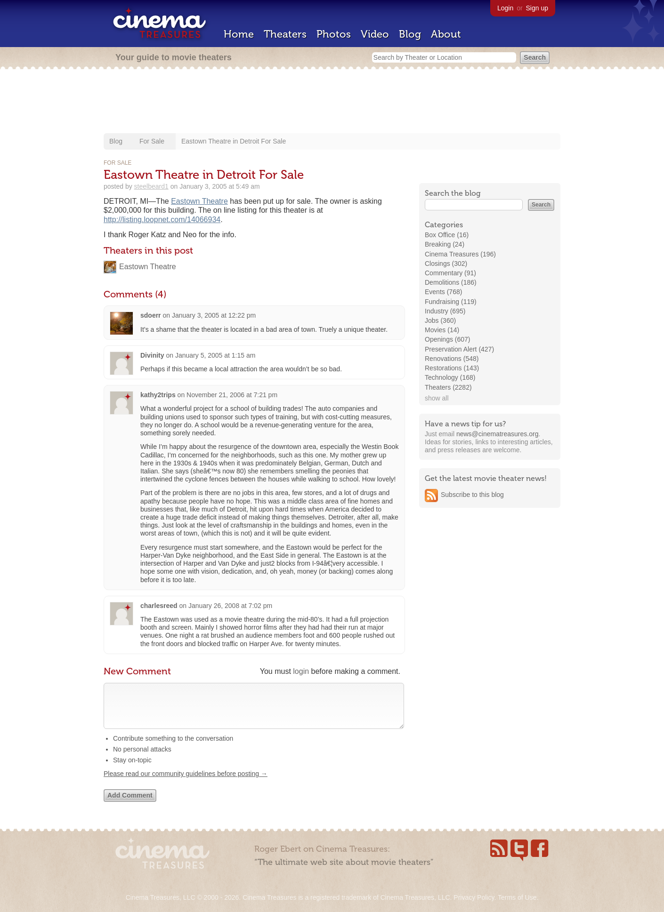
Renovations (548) (451, 358)
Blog (410, 34)
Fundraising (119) (451, 301)
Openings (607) (447, 339)
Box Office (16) (447, 235)
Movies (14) (442, 330)
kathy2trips (158, 395)
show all (437, 398)
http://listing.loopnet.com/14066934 (162, 220)
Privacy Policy (473, 897)
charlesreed (159, 605)
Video (375, 34)
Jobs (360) (440, 320)
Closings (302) (446, 263)
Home (239, 34)
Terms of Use (517, 897)
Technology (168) (450, 377)
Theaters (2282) (448, 387)
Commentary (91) (450, 273)
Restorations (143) (452, 368)
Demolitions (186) (451, 282)
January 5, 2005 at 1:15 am (215, 355)
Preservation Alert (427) (459, 349)
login (301, 671)
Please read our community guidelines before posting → (185, 783)
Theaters (285, 34)
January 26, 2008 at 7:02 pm (230, 605)
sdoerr (150, 315)
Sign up (537, 8)
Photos (333, 34)
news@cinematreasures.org (497, 434)
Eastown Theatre (199, 201)
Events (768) (443, 292)
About (446, 34)
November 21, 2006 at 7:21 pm (231, 395)
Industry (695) (445, 311)
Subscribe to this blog (472, 494)
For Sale (151, 141)
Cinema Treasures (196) (460, 254)
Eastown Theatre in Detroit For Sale (233, 141)
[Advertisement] (332, 102)
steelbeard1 (151, 186)
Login (505, 8)
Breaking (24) (444, 244)
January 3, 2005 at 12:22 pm (214, 315)
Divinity (152, 355)
